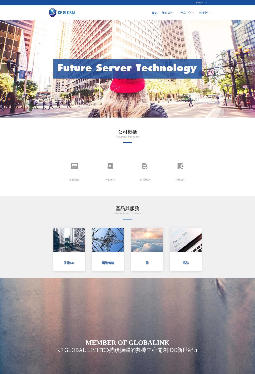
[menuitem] (154, 13)
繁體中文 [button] (201, 2)
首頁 (154, 12)
